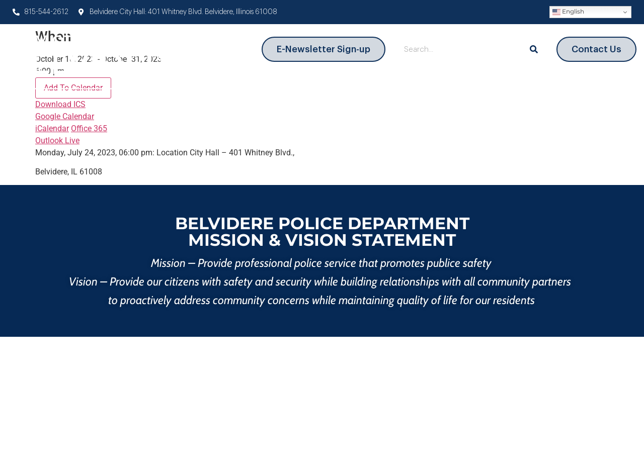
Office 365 (89, 128)
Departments (305, 87)
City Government (399, 87)
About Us (235, 86)
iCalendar (52, 128)
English (568, 12)
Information (491, 87)
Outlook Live (57, 140)
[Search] (533, 49)
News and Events (584, 87)
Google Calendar (64, 116)
